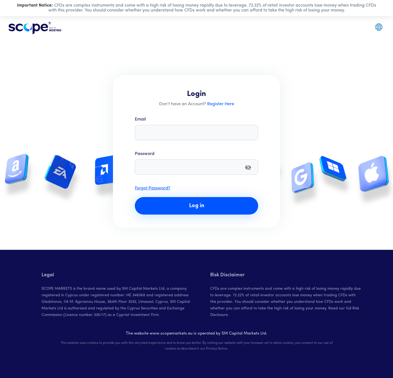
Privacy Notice (216, 348)
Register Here (220, 104)
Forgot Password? (152, 188)
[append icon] (248, 167)
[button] (378, 27)
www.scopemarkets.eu (171, 334)
